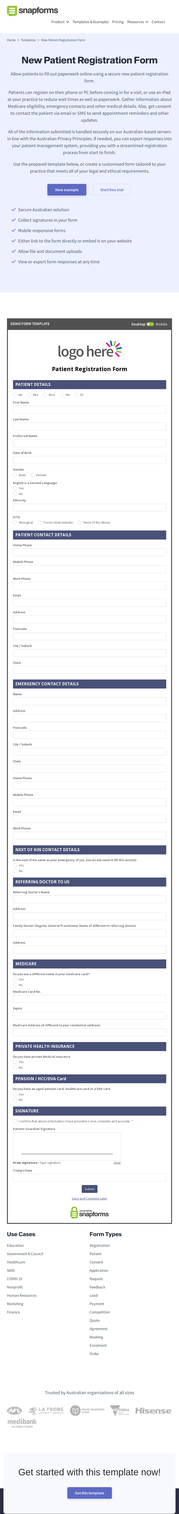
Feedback (97, 1287)
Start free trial (112, 189)
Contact (158, 21)
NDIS (11, 1270)
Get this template (89, 1492)
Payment (97, 1303)
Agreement (98, 1328)
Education (15, 1245)
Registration (100, 1245)
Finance (13, 1312)
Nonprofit (15, 1287)
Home (11, 40)
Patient (95, 1253)
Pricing (118, 21)
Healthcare (16, 1262)
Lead (94, 1295)
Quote (95, 1320)
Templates (28, 40)
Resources (135, 21)
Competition (100, 1312)
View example (67, 189)
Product (58, 21)
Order (94, 1353)
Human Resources (21, 1295)
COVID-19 (14, 1278)
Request (96, 1278)
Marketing (15, 1303)
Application (99, 1270)
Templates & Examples (90, 21)
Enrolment (98, 1345)
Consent (96, 1262)
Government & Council (25, 1253)
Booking (96, 1337)
